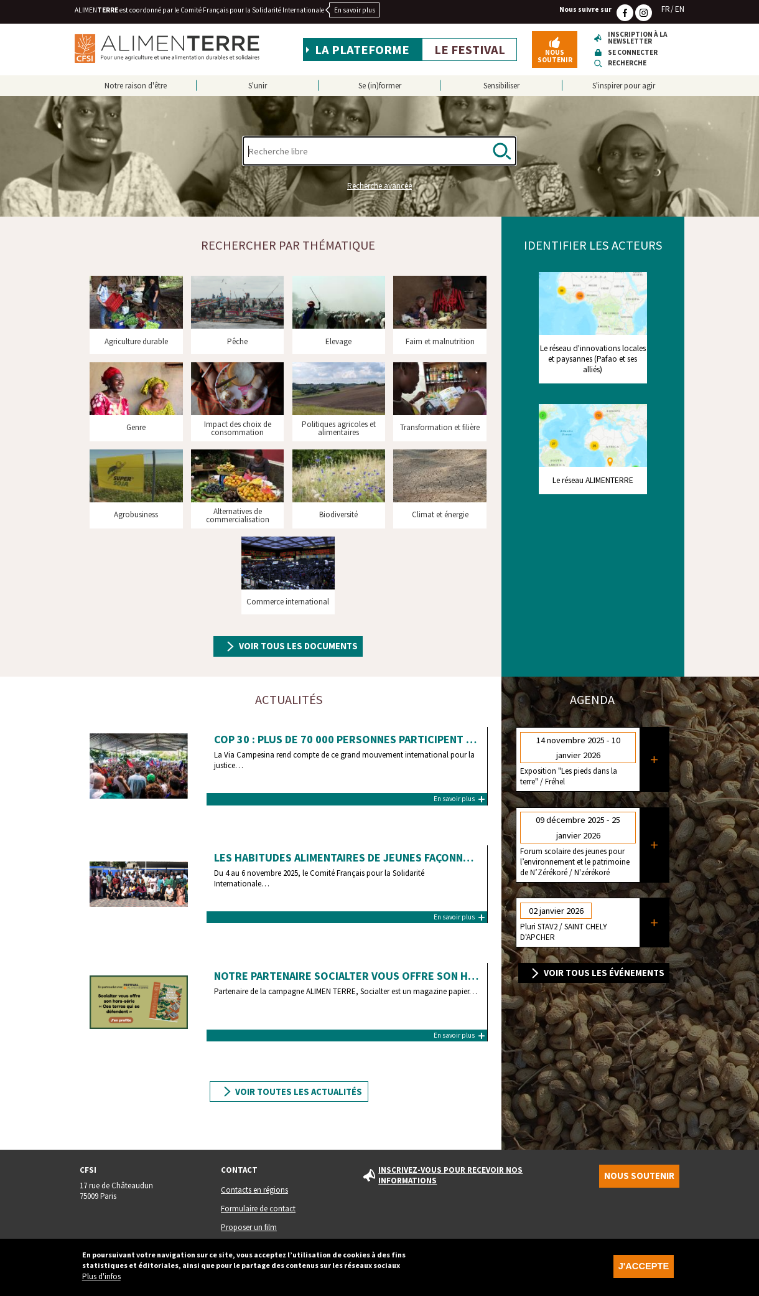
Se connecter (633, 52)
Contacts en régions (254, 1190)
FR (665, 9)
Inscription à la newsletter (638, 38)
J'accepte (643, 1267)
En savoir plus (354, 10)
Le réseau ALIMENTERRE (592, 480)
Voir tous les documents (298, 646)
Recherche (627, 63)
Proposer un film (249, 1227)
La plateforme (362, 50)
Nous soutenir (555, 55)
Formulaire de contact (258, 1208)
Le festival (469, 50)
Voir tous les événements (604, 973)
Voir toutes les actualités (298, 1091)
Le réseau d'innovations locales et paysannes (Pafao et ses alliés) (593, 359)
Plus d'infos (101, 1276)
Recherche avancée (379, 186)
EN (679, 9)
